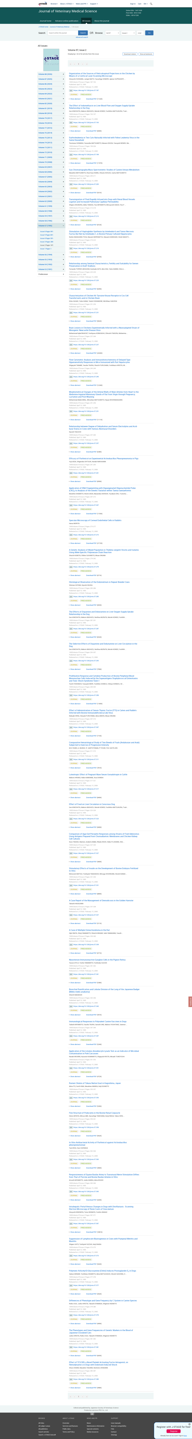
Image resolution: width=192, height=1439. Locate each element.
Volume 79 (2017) (45, 118)
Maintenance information (95, 1426)
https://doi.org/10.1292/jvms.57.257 (86, 443)
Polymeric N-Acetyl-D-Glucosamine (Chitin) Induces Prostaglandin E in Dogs (102, 1270)
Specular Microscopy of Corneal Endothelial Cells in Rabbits (95, 520)
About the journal (101, 21)
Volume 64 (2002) (45, 191)
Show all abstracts (146, 54)
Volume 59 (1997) (45, 216)
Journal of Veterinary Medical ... (60, 27)
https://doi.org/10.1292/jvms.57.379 (86, 1315)
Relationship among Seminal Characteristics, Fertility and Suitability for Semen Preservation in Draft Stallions (103, 264)
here (185, 1435)
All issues (86, 21)
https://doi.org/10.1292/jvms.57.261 (86, 473)
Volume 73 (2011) (45, 147)
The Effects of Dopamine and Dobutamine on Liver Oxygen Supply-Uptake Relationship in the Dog (101, 613)
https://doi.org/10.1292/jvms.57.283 (86, 596)
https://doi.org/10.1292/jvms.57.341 (86, 974)
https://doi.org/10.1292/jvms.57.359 (86, 1127)
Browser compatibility (118, 1426)
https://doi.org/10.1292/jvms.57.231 (86, 312)
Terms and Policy (69, 1432)
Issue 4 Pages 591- (47, 238)
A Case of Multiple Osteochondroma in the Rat (89, 930)
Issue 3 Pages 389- (47, 242)
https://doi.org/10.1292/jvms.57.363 (86, 1159)
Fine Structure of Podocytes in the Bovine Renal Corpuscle (94, 1113)
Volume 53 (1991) (45, 269)
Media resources (92, 1432)
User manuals (116, 1423)
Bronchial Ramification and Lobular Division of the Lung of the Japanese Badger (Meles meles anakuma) (104, 990)
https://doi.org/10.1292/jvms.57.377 (86, 1285)
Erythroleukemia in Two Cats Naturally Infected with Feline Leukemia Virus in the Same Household (104, 138)
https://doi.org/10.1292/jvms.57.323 (86, 819)
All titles (41, 1423)
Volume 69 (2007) (45, 167)
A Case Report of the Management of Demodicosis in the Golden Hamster (101, 900)
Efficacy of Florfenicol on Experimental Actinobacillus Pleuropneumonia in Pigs (103, 458)
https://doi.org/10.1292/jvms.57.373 (86, 1255)
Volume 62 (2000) (45, 201)
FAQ (112, 1429)
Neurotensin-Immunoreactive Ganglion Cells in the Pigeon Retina (97, 959)
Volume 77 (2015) (45, 128)
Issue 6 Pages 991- (47, 231)
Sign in (133, 4)
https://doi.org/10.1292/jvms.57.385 (86, 1379)
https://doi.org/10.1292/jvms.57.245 (86, 377)
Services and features (70, 1426)
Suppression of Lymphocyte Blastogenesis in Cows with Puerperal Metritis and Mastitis (103, 1240)
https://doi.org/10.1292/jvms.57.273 (86, 535)
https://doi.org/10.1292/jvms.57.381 (86, 1347)
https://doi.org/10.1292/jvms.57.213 (86, 216)
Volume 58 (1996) (45, 221)
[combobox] (112, 32)
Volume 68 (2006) (45, 172)
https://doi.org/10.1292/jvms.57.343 (86, 1006)
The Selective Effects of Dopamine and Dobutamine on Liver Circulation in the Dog (103, 645)
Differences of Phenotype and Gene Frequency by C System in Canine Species (103, 1300)
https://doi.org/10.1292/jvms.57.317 (86, 789)
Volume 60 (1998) (45, 211)
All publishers (43, 1429)
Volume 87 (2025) (45, 79)
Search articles (43, 1432)
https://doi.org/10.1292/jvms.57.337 (86, 915)
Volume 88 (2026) (45, 74)
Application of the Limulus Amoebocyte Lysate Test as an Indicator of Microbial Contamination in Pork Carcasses (104, 1052)
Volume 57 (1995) (45, 225)
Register (173, 1431)
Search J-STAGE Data (47, 1435)
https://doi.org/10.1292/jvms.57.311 (86, 759)
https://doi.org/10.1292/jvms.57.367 (86, 1223)
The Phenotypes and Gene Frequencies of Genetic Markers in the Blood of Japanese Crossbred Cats (101, 1331)
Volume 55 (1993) (45, 259)
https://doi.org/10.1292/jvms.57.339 (86, 944)
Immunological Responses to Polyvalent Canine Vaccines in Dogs (97, 1021)
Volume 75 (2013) (45, 137)
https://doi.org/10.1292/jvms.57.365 (86, 1191)
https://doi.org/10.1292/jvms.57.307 (86, 727)
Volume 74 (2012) (45, 142)
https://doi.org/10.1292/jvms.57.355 (86, 1097)
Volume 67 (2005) (45, 177)
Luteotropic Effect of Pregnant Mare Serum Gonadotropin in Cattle (98, 774)
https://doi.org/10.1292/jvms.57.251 (86, 411)
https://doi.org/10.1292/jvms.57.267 (86, 505)
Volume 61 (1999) (45, 206)
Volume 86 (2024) (45, 84)
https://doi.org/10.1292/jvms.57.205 (86, 184)
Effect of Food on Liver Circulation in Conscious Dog (92, 804)
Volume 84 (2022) (45, 94)
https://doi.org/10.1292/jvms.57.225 (86, 280)
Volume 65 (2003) (45, 186)
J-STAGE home (43, 27)
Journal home (45, 21)
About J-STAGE (66, 4)
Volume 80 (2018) (45, 113)
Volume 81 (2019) (45, 108)
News (89, 1423)
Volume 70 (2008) (45, 162)
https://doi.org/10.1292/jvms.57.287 (86, 628)
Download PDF (91, 99)
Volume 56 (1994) (45, 254)
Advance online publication (66, 21)
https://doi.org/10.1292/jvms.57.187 (86, 90)
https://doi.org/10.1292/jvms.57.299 (86, 695)
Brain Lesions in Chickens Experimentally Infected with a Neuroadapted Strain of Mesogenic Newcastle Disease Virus (104, 329)
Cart (139, 4)
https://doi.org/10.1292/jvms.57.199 (86, 154)
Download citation (130, 54)
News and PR (82, 4)
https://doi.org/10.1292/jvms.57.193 (86, 122)
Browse (54, 4)
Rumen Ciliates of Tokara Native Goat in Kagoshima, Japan (95, 1083)
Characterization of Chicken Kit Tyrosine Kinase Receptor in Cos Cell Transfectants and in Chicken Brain (98, 296)
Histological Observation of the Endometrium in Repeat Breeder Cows (99, 582)
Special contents (93, 1429)
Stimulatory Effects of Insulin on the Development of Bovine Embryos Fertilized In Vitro (103, 869)
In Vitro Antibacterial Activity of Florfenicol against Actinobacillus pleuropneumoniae (98, 1143)
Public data (66, 1429)
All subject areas (44, 1426)
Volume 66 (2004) (45, 181)
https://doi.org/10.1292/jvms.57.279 (86, 567)
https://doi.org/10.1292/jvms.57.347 (86, 1036)
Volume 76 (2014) (45, 133)
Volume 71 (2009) (45, 157)
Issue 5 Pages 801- (47, 235)
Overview (66, 1423)
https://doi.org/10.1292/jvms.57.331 (86, 885)
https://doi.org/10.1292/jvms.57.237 (86, 344)
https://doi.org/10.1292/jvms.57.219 (86, 248)
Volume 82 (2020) (45, 103)
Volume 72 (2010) (45, 152)
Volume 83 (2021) (45, 98)
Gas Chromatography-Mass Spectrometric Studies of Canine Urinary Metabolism (104, 169)
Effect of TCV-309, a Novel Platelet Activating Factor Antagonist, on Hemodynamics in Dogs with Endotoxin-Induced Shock (98, 1363)
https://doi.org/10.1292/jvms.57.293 (86, 661)
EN (146, 4)
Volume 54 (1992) (45, 264)
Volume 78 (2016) (45, 123)
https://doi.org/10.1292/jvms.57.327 (86, 853)
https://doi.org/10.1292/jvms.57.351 (86, 1068)
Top (92, 1414)
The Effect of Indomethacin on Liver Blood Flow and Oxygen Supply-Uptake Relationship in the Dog (102, 106)
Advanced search (82, 37)
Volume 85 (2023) (45, 89)
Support (94, 4)
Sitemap (114, 1435)
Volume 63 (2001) (45, 196)
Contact (114, 1432)
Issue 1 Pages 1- (46, 249)
